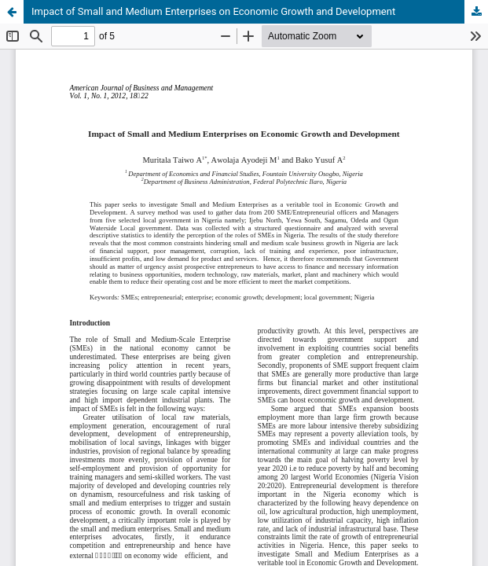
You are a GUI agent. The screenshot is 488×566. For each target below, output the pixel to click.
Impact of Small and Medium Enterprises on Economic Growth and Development (213, 11)
